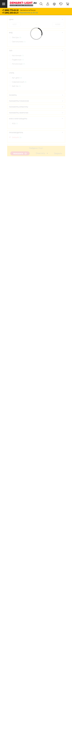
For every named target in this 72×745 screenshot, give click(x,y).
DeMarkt (16, 137)
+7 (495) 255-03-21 (10, 13)
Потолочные (18, 64)
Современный (19, 82)
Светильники (19, 41)
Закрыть (58, 153)
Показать (20, 153)
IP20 (15, 123)
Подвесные (18, 59)
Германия (17, 151)
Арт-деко (17, 78)
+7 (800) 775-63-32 (10, 10)
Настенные (18, 55)
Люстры (16, 37)
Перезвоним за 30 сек (29, 13)
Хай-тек (16, 86)
